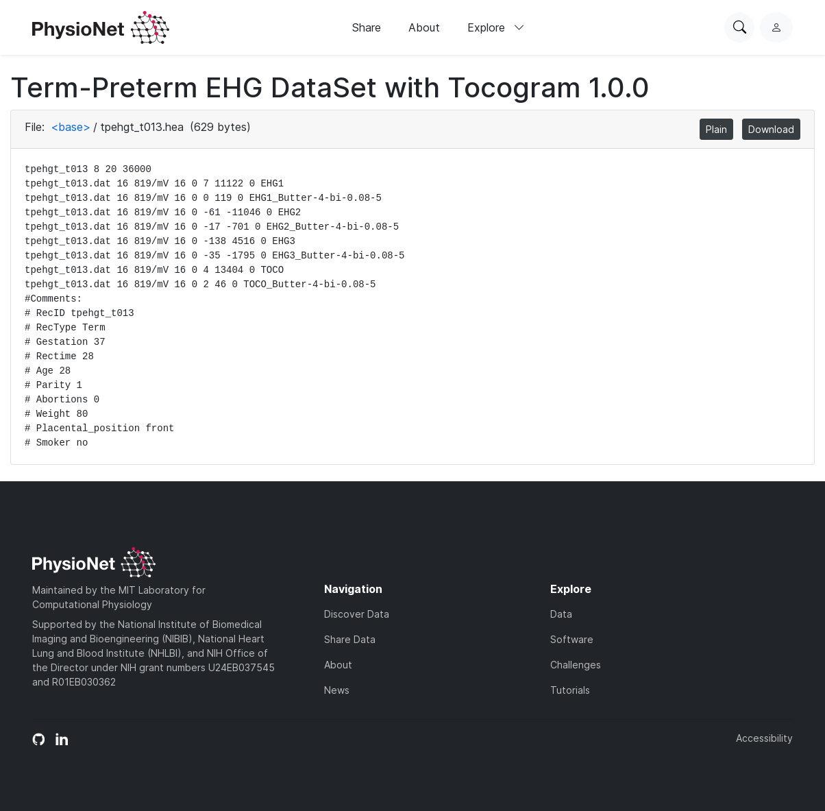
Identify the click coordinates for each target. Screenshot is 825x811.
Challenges (575, 664)
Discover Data (356, 614)
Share (366, 27)
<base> (70, 127)
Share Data (349, 639)
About (424, 27)
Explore (496, 27)
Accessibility (764, 738)
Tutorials (570, 690)
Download (771, 129)
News (336, 690)
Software (571, 639)
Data (561, 614)
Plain (716, 129)
